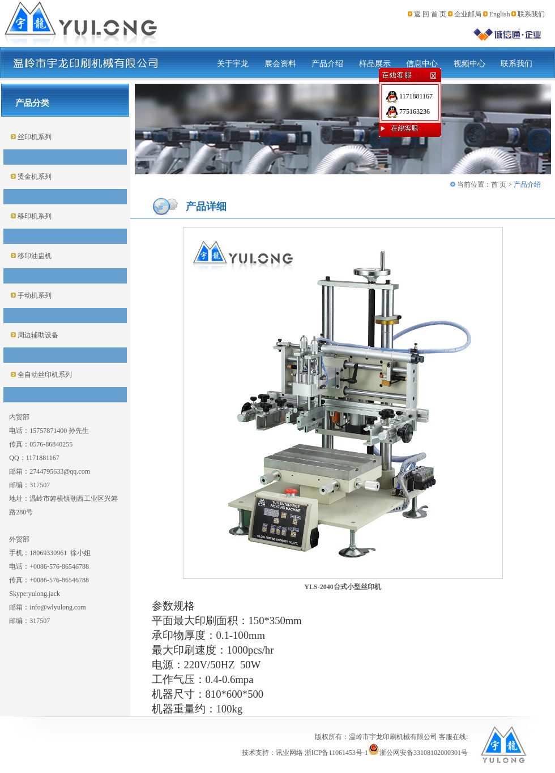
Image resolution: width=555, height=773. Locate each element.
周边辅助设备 (37, 335)
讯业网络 (289, 753)
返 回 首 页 (430, 14)
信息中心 (422, 63)
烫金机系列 (34, 177)
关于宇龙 (233, 63)
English (499, 14)
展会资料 (280, 63)
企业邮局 (467, 14)
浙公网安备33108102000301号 (418, 753)
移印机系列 (34, 216)
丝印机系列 (34, 137)
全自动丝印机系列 (44, 375)
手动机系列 (34, 295)
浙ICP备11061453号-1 (336, 753)
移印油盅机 (34, 256)
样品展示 (375, 63)
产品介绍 (327, 63)
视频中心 (469, 63)
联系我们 (531, 14)
